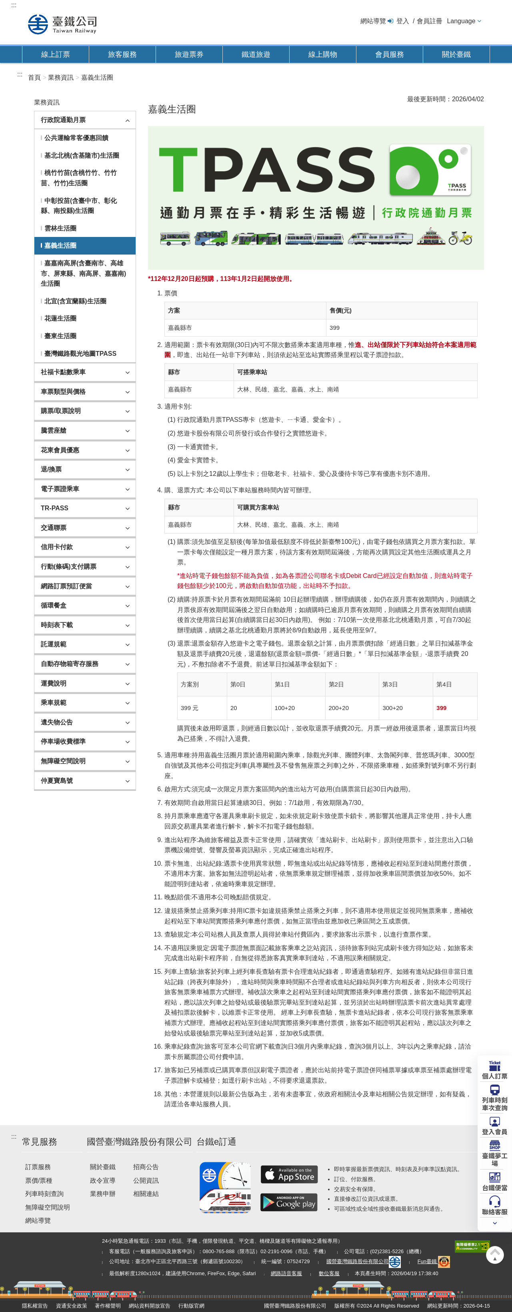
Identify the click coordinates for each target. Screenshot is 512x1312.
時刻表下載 (57, 625)
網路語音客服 (286, 1273)
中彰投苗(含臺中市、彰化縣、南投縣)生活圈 (79, 206)
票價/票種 (38, 1180)
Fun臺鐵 (434, 1261)
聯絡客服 (495, 1211)
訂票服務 (38, 1167)
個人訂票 (495, 1075)
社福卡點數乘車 (63, 372)
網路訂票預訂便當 (66, 586)
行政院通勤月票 (63, 119)
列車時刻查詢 (44, 1193)
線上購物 (322, 54)
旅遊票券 (189, 54)
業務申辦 (103, 1193)
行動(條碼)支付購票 (68, 566)
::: (13, 5)
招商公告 (146, 1167)
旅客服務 (122, 54)
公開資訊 (146, 1180)
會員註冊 (429, 21)
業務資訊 (61, 77)
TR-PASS (54, 508)
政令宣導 (103, 1180)
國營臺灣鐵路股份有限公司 (363, 1261)
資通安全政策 (71, 1306)
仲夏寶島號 (57, 780)
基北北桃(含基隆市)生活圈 (81, 155)
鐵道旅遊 (256, 54)
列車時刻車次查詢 (495, 1103)
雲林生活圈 (60, 228)
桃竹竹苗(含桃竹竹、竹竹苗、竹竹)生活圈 (79, 178)
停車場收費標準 (63, 741)
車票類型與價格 (63, 391)
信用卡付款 (57, 547)
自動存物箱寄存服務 (69, 663)
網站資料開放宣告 (149, 1306)
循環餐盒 (53, 605)
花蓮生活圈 (60, 318)
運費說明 (53, 683)
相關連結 (146, 1193)
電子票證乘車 (60, 488)
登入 (402, 21)
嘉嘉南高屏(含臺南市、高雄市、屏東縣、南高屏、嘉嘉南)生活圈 (83, 273)
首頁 (34, 77)
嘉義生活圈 (97, 77)
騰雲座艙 (53, 430)
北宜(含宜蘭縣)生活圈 (75, 301)
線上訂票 (55, 54)
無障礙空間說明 (63, 761)
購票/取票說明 (61, 410)
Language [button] (461, 21)
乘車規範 (53, 702)
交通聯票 (53, 527)
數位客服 (329, 1273)
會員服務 (389, 54)
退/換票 (51, 469)
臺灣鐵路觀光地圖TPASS (80, 353)
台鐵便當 (495, 1187)
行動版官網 (191, 1306)
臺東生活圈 (60, 336)
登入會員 (495, 1131)
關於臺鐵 (456, 54)
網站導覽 (373, 21)
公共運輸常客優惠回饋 (76, 137)
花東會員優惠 (60, 450)
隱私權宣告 (35, 1306)
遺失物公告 (57, 722)
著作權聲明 (108, 1306)
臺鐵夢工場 (495, 1159)
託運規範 (53, 644)
